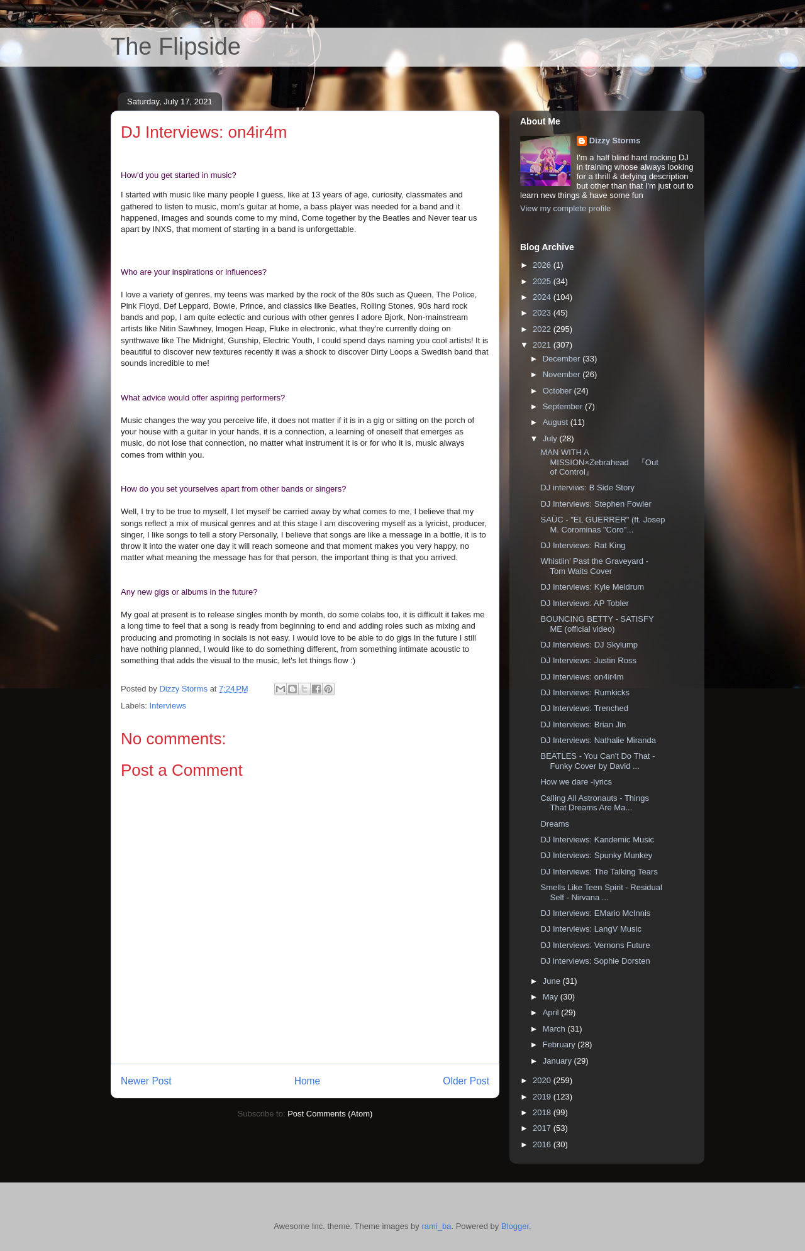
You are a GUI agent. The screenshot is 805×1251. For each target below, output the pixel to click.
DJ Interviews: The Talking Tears (598, 871)
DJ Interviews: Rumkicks (585, 692)
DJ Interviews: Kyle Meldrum (592, 587)
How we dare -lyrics (575, 781)
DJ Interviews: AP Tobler (584, 603)
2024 (543, 297)
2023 (543, 312)
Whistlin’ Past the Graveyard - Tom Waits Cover (594, 566)
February (560, 1044)
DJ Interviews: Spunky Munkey (596, 855)
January (558, 1061)
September (564, 406)
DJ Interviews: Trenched (584, 708)
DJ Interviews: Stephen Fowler (595, 504)
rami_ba (436, 1226)
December (563, 358)
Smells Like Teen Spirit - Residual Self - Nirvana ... (601, 892)
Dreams (554, 824)
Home (307, 1081)
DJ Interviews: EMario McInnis (595, 913)
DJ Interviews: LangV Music (590, 929)
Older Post (466, 1081)
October (558, 390)
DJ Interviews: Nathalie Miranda (598, 740)
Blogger (515, 1226)
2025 (543, 281)
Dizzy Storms (615, 140)
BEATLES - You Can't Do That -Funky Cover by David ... (597, 761)
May (551, 996)
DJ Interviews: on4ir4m (581, 676)
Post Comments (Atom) (329, 1113)
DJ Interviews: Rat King (582, 545)
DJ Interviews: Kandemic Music (597, 839)
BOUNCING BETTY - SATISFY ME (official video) (596, 624)
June (553, 981)
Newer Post (146, 1081)
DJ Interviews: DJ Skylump (589, 644)
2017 (543, 1128)
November (563, 374)
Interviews (168, 705)
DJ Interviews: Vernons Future (595, 945)
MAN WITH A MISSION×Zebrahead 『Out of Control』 (599, 462)
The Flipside (176, 46)
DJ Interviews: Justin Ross (588, 660)
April (552, 1012)
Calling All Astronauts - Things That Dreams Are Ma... (594, 803)
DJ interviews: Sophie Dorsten (595, 961)
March (555, 1028)
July (551, 438)
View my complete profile (565, 208)
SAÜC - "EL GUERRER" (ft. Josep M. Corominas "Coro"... (602, 524)
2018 (543, 1112)
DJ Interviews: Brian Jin (583, 724)
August (556, 422)
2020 (543, 1080)
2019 (543, 1096)
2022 (543, 329)
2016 (543, 1144)
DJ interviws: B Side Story (587, 487)
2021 (543, 345)
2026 (543, 265)
